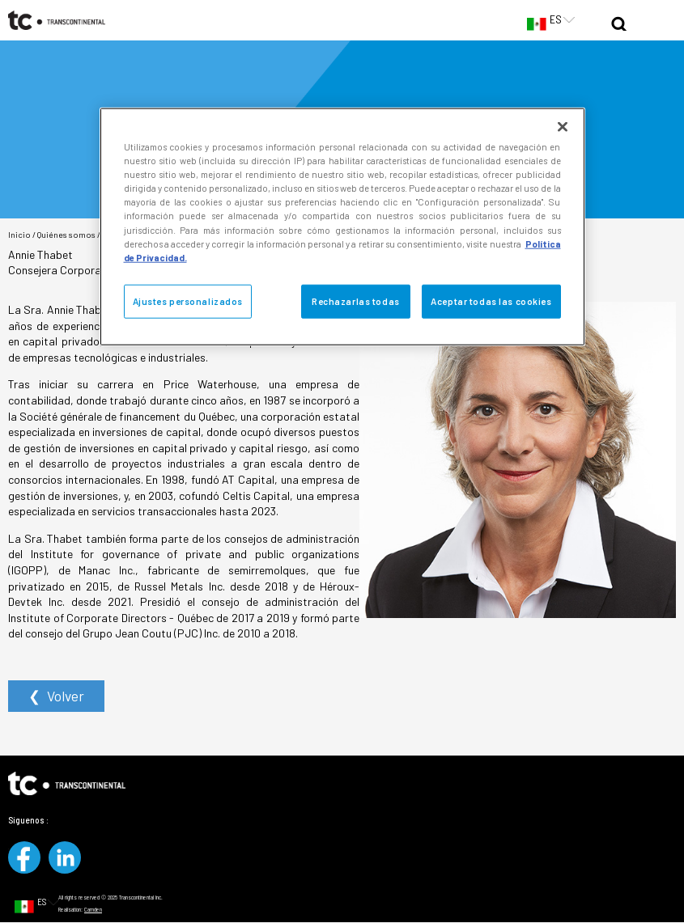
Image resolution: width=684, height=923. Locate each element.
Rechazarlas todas (356, 300)
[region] (342, 226)
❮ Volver (56, 696)
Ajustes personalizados (188, 300)
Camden (93, 909)
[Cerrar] (562, 127)
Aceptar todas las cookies (491, 300)
